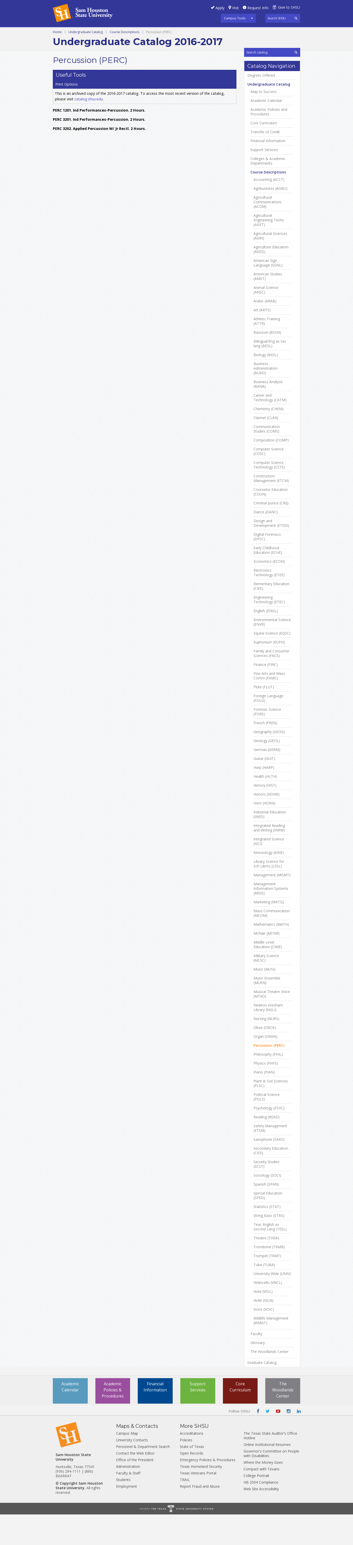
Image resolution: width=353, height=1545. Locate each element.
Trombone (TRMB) (269, 1277)
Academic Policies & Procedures (113, 1420)
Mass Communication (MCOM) (272, 943)
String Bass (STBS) (269, 1246)
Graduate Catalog (261, 1393)
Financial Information (267, 171)
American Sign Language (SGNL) (268, 293)
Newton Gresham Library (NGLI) (268, 1038)
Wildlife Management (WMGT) (271, 1351)
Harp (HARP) (264, 798)
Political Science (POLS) (267, 1127)
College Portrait (256, 1506)
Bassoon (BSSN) (267, 363)
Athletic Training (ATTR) (267, 351)
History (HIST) (265, 816)
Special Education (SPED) (268, 1226)
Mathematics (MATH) (271, 955)
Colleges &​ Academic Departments (267, 191)
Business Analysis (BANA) (268, 414)
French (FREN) (265, 753)
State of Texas (192, 1477)
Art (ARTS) (262, 340)
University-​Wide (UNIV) (272, 1304)
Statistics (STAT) (267, 1237)
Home (57, 44)
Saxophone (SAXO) (269, 1170)
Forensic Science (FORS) (267, 742)
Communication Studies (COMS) (267, 459)
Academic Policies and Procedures (268, 142)
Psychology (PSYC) (269, 1138)
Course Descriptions (124, 44)
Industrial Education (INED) (270, 845)
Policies (186, 1470)
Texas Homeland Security (201, 1497)
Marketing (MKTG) (269, 932)
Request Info (258, 7)
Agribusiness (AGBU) (270, 219)
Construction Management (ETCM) (271, 509)
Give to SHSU (289, 7)
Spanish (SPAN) (266, 1215)
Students (123, 1510)
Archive (264, 33)
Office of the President (135, 1490)
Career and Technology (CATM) (270, 428)
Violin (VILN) (263, 1331)
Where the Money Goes (263, 1492)
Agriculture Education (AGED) (271, 280)
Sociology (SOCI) (267, 1206)
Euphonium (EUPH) (269, 672)
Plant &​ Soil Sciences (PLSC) (271, 1114)
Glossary (257, 1373)
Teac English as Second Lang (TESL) (270, 1257)
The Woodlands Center (269, 1382)
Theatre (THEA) (266, 1268)
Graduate (104, 33)
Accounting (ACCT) (269, 210)
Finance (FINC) (266, 695)
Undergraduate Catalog (85, 44)
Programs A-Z (136, 33)
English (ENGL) (266, 641)
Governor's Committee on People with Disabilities (271, 1484)
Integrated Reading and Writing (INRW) (269, 858)
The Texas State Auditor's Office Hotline (270, 1466)
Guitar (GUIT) (264, 789)
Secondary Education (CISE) (271, 1181)
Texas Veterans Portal (198, 1503)
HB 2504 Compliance (261, 1512)
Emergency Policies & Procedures (207, 1490)
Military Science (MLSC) (266, 988)
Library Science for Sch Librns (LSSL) (269, 894)
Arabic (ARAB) (265, 331)
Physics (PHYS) (266, 1094)
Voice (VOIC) (264, 1340)
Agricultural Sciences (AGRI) (270, 266)
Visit (235, 7)
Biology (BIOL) (266, 385)
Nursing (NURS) (266, 1049)
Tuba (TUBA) (264, 1295)
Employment (126, 1516)
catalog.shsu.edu (88, 91)
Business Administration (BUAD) (266, 399)
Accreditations (191, 1463)
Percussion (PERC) (269, 1076)
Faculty (256, 1364)
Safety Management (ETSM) (270, 1158)
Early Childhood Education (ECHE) (268, 580)
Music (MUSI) (264, 1000)
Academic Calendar (266, 131)
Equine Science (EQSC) (272, 664)
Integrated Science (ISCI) (269, 872)
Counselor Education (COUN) (271, 522)
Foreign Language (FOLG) (268, 728)
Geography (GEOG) (269, 762)
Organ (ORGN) (266, 1067)
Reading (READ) (267, 1147)
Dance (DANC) (266, 542)
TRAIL (185, 1510)
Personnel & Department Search (143, 1477)
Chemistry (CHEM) (269, 439)
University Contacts (132, 1470)
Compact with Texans (262, 1499)
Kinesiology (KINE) (269, 883)
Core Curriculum (263, 153)
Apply (220, 7)
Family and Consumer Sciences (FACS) (271, 684)
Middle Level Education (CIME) (268, 975)
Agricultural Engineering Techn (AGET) (269, 251)
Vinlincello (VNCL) (268, 1313)
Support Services (264, 180)
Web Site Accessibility (261, 1519)
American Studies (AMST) (268, 307)
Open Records (191, 1483)
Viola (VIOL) (263, 1322)
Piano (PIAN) (264, 1102)
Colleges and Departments (220, 33)
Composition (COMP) (271, 470)
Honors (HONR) (267, 825)
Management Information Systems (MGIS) (271, 919)
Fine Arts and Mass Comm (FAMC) (269, 706)
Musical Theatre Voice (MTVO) (272, 1024)
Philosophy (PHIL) (268, 1085)
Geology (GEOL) (267, 771)
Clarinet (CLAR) (266, 448)
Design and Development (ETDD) (271, 553)
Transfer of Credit (265, 162)
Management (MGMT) (272, 905)
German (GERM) (267, 780)
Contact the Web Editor (135, 1483)
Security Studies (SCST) (267, 1194)
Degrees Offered (261, 106)
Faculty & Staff (128, 1503)
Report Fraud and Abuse (200, 1516)
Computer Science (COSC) (269, 482)
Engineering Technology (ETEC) (269, 630)
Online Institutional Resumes (267, 1475)
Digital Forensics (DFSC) (267, 567)
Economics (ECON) (269, 592)
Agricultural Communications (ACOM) (268, 232)
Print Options (258, 70)
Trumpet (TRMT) (267, 1286)
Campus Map (127, 1463)
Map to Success (263, 122)
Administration (128, 1497)
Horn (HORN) (264, 833)
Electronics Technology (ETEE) (269, 603)
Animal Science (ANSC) (266, 320)
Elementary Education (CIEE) (271, 616)
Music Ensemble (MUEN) (267, 1011)
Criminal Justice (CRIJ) (271, 533)
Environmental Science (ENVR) (272, 652)
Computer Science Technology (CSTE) (269, 495)
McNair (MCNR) (267, 964)
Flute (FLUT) (264, 717)
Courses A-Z (171, 33)
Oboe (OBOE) (265, 1058)
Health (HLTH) (265, 807)
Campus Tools (235, 18)
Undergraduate (70, 33)
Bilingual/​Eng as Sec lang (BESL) (270, 374)
